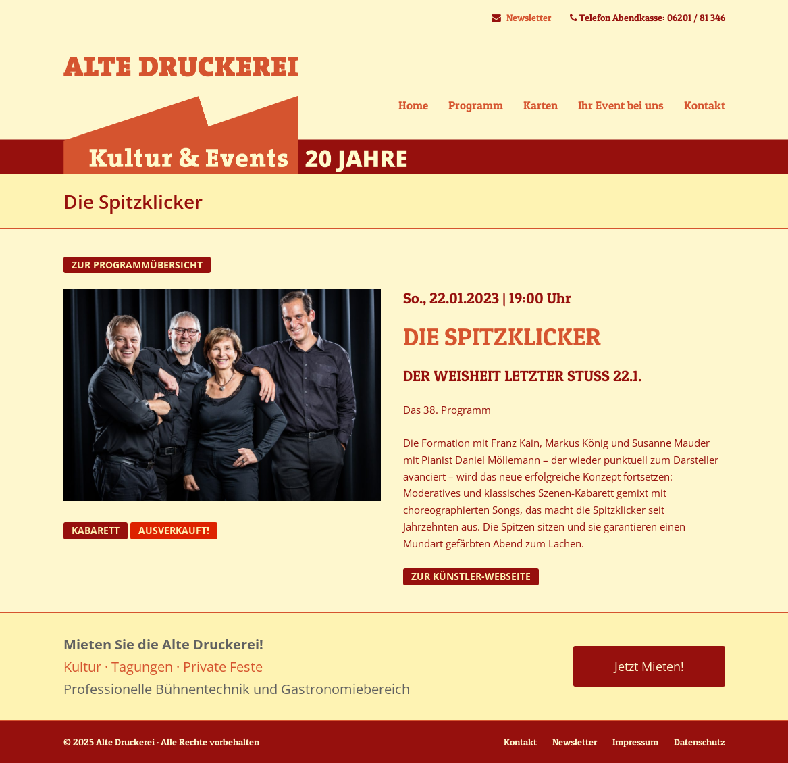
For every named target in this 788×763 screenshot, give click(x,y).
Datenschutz (699, 742)
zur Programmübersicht (137, 265)
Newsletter (528, 17)
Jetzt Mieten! (649, 666)
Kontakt (520, 742)
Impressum (635, 742)
